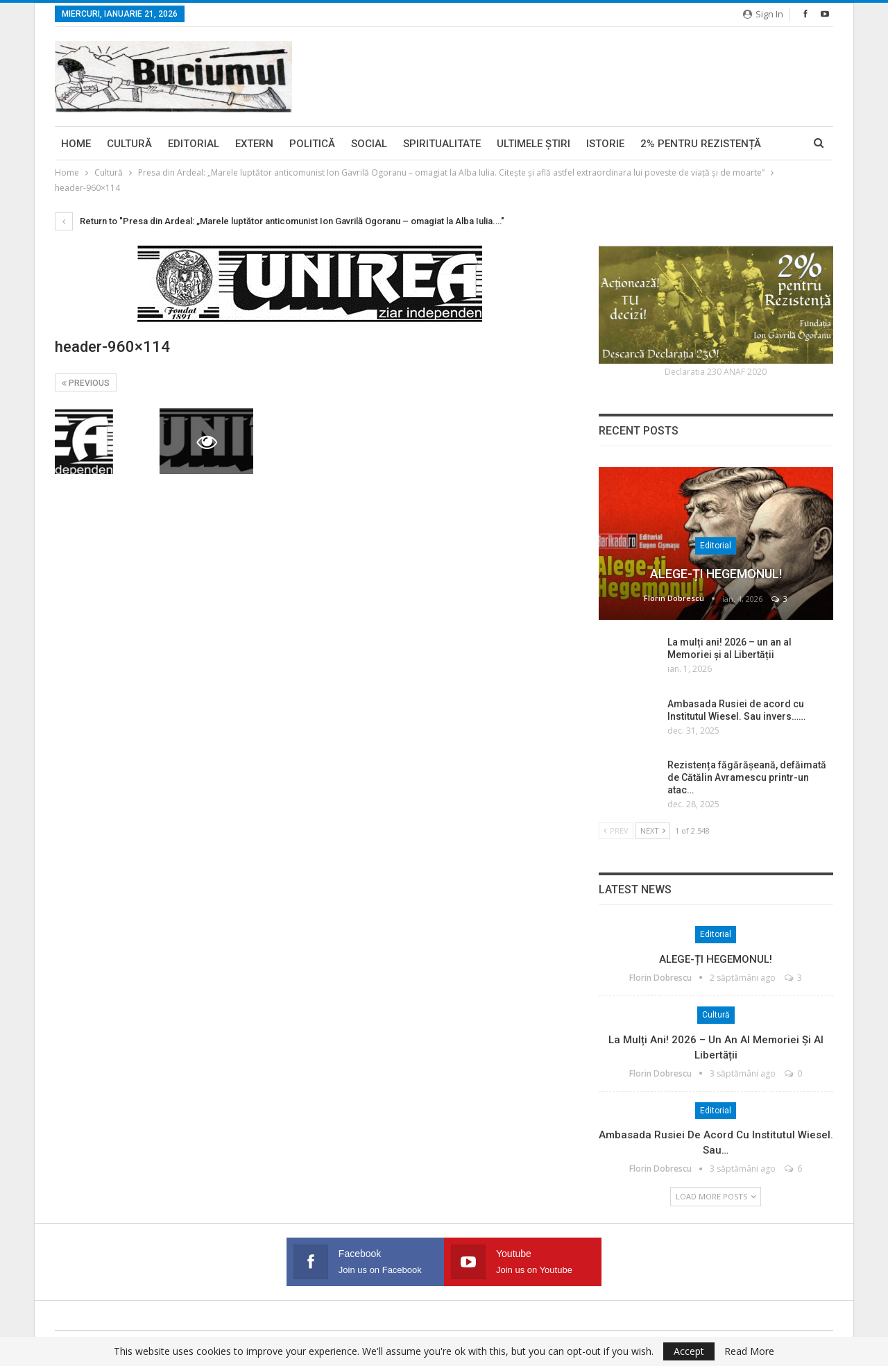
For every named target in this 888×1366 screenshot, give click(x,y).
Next (652, 830)
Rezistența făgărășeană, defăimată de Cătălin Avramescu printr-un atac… (746, 777)
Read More (749, 1351)
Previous (86, 383)
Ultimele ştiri (533, 143)
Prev (616, 830)
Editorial (193, 143)
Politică (312, 143)
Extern (254, 143)
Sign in (763, 14)
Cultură (129, 143)
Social (369, 143)
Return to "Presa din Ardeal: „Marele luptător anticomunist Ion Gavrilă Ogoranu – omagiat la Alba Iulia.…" (279, 221)
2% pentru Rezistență (700, 143)
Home (76, 143)
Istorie (605, 143)
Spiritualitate (442, 143)
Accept (689, 1351)
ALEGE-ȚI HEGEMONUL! (716, 573)
